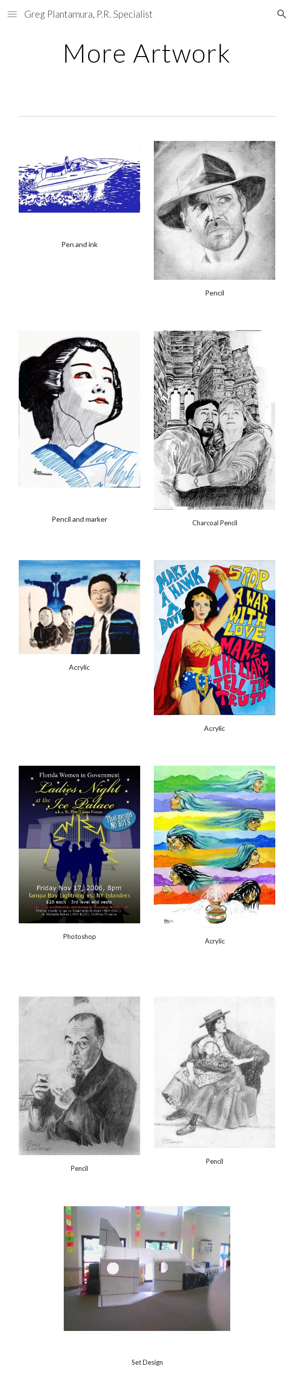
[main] (147, 53)
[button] (12, 14)
